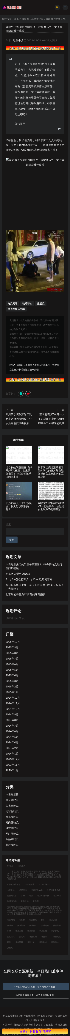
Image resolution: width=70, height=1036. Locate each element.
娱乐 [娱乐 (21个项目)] (43, 920)
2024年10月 (13, 708)
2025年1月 (12, 692)
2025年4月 (12, 675)
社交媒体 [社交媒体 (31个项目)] (45, 936)
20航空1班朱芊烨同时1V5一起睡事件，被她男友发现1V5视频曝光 (51, 506)
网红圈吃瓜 (12, 833)
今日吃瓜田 (12, 794)
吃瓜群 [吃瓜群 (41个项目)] (22, 920)
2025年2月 (12, 686)
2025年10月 (13, 641)
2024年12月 (13, 697)
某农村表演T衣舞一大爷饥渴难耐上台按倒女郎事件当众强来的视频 (51, 419)
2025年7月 (12, 658)
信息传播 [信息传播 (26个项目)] (23, 890)
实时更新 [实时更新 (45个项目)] (45, 925)
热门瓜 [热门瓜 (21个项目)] (22, 936)
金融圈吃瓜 (12, 839)
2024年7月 (12, 725)
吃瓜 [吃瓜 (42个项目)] (31, 895)
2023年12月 (13, 759)
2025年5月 (12, 669)
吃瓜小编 (18, 40)
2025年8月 (12, 652)
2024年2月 (12, 747)
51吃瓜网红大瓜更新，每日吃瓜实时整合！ (35, 986)
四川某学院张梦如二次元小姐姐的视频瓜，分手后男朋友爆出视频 (19, 419)
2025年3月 (12, 680)
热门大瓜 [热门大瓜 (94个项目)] (11, 936)
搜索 (8, 524)
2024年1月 (12, 753)
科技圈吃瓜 (12, 828)
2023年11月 (13, 764)
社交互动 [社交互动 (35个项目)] (33, 936)
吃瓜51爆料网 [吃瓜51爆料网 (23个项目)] (43, 895)
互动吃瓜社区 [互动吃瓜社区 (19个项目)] (44, 884)
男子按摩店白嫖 (16, 309)
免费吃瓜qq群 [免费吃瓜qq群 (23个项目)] (37, 890)
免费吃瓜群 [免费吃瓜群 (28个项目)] (12, 895)
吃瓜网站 (12, 303)
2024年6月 (12, 731)
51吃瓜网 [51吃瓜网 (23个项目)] (22, 866)
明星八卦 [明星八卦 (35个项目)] (19, 931)
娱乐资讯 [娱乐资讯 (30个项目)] (33, 925)
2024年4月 (12, 742)
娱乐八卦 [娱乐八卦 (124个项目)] (53, 920)
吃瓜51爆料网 (21, 19)
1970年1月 (12, 770)
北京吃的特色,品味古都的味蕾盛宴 (25, 594)
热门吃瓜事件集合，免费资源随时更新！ (36, 995)
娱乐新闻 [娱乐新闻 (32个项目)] (21, 925)
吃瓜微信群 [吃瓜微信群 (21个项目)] (12, 901)
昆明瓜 (40, 303)
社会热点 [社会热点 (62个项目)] (57, 936)
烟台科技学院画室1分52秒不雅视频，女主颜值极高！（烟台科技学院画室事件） (19, 472)
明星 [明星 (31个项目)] (9, 931)
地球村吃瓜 (12, 811)
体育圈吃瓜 (12, 800)
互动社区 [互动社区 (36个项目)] (11, 890)
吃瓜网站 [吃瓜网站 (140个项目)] (11, 920)
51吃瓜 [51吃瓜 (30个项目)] (10, 866)
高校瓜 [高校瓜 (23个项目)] (10, 948)
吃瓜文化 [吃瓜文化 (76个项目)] (25, 901)
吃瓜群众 (27, 303)
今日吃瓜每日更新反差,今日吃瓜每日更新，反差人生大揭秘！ (35, 586)
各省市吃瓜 (37, 19)
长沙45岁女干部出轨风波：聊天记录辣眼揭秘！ (19, 506)
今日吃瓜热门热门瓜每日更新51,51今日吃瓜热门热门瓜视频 (34, 566)
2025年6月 (12, 664)
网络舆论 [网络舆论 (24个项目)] (55, 942)
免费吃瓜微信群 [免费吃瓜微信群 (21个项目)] (53, 890)
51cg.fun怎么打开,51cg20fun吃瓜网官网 (29, 579)
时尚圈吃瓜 (12, 822)
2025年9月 (12, 647)
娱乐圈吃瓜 (12, 816)
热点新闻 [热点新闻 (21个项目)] (43, 931)
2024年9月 (12, 714)
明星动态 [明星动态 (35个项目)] (31, 931)
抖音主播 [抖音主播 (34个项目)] (57, 925)
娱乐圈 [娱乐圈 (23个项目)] (10, 925)
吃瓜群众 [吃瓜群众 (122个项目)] (33, 920)
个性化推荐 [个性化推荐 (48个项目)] (29, 884)
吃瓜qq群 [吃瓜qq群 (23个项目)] (57, 895)
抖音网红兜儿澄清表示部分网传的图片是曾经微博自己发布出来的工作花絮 (51, 472)
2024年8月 (12, 720)
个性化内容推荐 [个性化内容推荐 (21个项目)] (13, 884)
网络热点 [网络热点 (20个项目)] (43, 942)
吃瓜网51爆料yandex (18, 573)
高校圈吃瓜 (12, 844)
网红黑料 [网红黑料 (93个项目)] (19, 942)
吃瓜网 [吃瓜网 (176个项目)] (36, 901)
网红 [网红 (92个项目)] (9, 942)
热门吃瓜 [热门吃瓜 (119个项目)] (55, 931)
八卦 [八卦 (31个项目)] (23, 895)
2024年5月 (12, 736)
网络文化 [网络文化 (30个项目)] (31, 942)
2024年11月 (13, 703)
